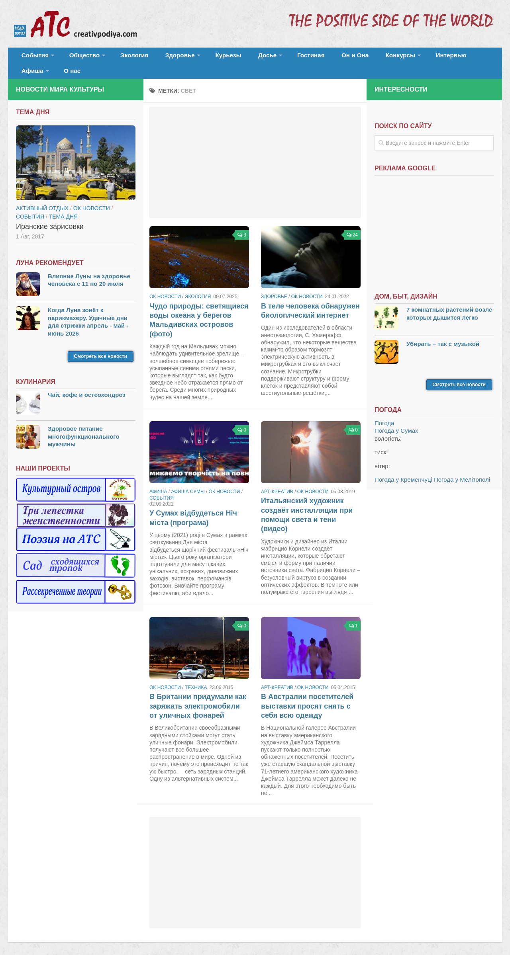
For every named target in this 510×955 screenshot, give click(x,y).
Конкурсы (355, 57)
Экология (123, 57)
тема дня (63, 205)
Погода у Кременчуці (403, 468)
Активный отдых (42, 196)
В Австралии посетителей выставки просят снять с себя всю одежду (307, 695)
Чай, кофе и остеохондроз (87, 383)
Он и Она (316, 57)
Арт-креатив (277, 480)
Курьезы (206, 57)
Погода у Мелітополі (462, 468)
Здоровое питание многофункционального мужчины (84, 425)
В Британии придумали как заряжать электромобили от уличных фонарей (197, 695)
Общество (78, 57)
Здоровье (162, 57)
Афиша (437, 57)
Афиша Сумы (187, 480)
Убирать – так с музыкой (442, 332)
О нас (473, 57)
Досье (238, 57)
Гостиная (277, 57)
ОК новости (165, 285)
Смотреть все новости (100, 345)
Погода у (396, 419)
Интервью (400, 57)
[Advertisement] (255, 151)
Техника (196, 676)
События (33, 57)
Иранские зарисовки (50, 215)
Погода (384, 411)
